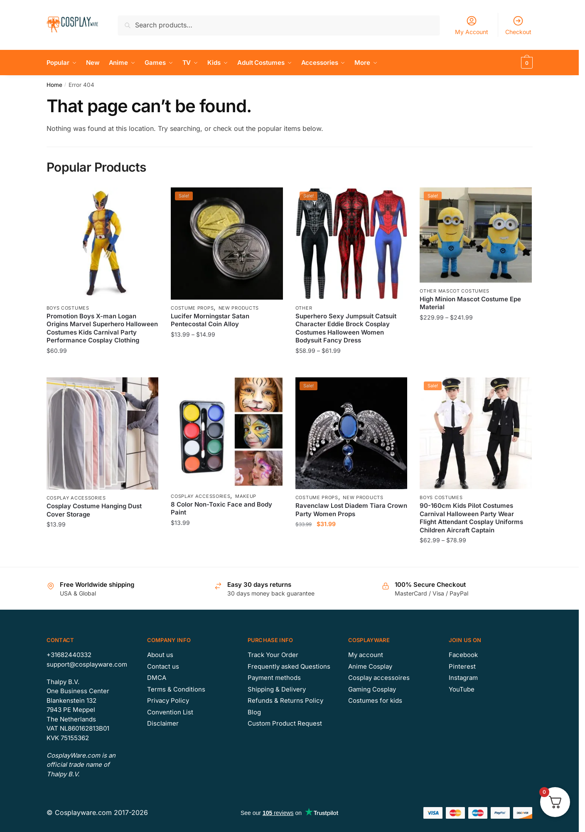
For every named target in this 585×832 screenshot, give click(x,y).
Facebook (463, 655)
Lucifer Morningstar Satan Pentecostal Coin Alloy (210, 320)
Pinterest (462, 666)
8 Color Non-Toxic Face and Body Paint (221, 508)
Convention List (170, 712)
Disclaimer (163, 723)
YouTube (461, 689)
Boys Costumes (68, 308)
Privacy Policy (168, 700)
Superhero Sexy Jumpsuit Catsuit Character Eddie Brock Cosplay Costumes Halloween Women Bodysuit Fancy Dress (345, 328)
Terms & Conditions (176, 689)
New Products (239, 308)
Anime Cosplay (370, 666)
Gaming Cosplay (372, 689)
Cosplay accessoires (379, 678)
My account (365, 655)
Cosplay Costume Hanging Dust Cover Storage (94, 510)
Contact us (163, 666)
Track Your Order (273, 655)
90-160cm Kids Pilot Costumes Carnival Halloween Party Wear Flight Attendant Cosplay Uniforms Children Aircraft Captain (471, 518)
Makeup (245, 496)
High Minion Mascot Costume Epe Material (470, 303)
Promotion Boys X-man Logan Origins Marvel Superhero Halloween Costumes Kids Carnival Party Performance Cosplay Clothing (102, 328)
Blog (254, 712)
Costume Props (192, 308)
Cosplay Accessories (76, 498)
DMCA (156, 678)
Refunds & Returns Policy (285, 700)
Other (303, 308)
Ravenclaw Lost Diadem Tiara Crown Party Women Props (351, 510)
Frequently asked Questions (289, 666)
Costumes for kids (375, 700)
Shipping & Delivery (277, 689)
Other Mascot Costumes (454, 291)
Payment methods (274, 678)
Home (54, 84)
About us (160, 655)
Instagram (463, 678)
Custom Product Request (285, 723)
